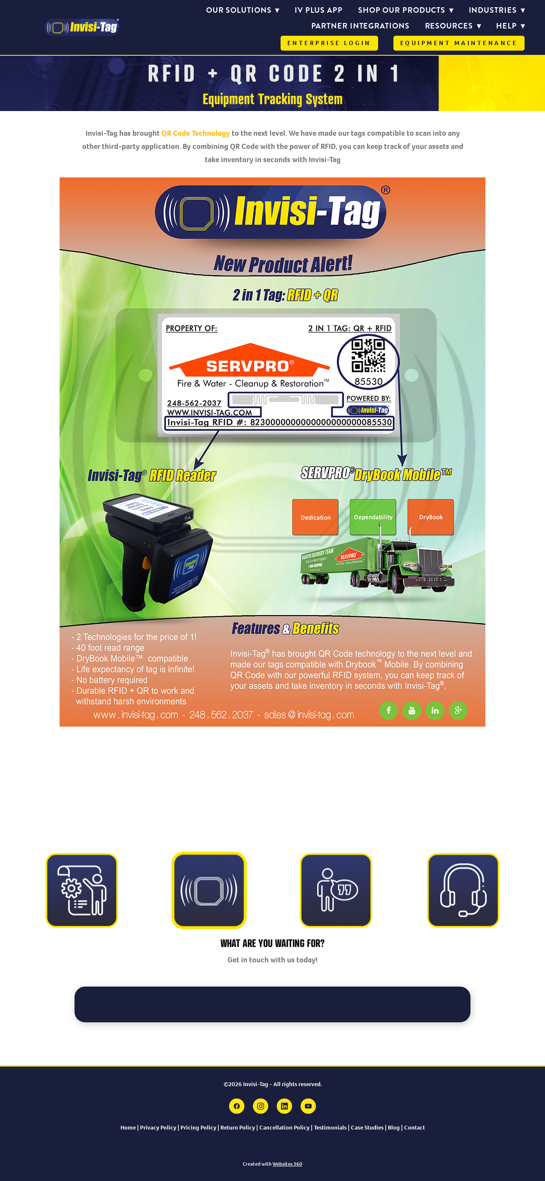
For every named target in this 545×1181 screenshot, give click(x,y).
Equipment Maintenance (459, 43)
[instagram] (260, 1106)
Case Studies (367, 1128)
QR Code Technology (196, 133)
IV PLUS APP (319, 10)
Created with (272, 1164)
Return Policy (238, 1128)
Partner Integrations (360, 25)
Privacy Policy (158, 1128)
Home (128, 1128)
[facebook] (236, 1106)
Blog (394, 1128)
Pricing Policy (198, 1128)
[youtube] (308, 1106)
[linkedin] (284, 1106)
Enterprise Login (329, 43)
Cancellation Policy (284, 1128)
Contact (414, 1128)
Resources (453, 25)
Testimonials (331, 1128)
